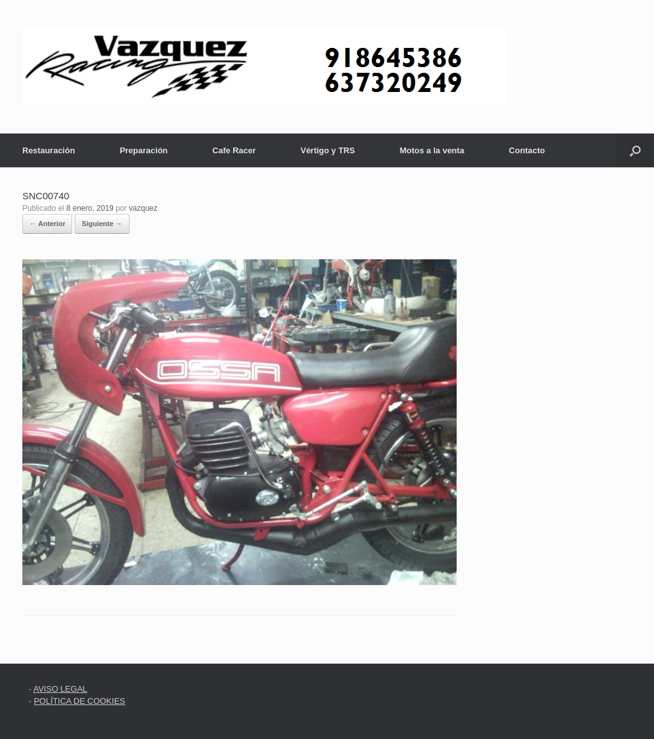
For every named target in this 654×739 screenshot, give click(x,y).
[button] (635, 150)
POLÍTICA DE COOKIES (79, 701)
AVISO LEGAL (60, 689)
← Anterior (47, 223)
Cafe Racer (234, 150)
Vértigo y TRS (327, 150)
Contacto (527, 150)
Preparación (143, 150)
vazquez (143, 208)
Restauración (48, 150)
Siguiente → (102, 223)
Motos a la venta (432, 150)
